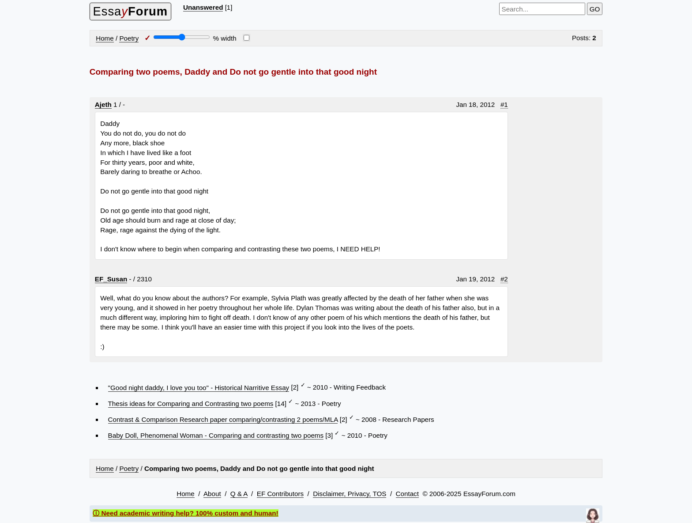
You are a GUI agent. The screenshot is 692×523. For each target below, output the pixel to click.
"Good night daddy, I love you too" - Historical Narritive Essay (199, 387)
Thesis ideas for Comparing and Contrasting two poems (191, 403)
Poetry (129, 38)
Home (105, 38)
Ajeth (103, 104)
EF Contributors (280, 493)
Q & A (239, 493)
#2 (504, 279)
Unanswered (203, 7)
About (212, 493)
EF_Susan (111, 279)
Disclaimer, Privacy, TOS (349, 493)
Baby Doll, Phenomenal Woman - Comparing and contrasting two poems (216, 435)
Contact (407, 493)
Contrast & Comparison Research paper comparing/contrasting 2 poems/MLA (223, 419)
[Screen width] (181, 37)
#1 (504, 104)
